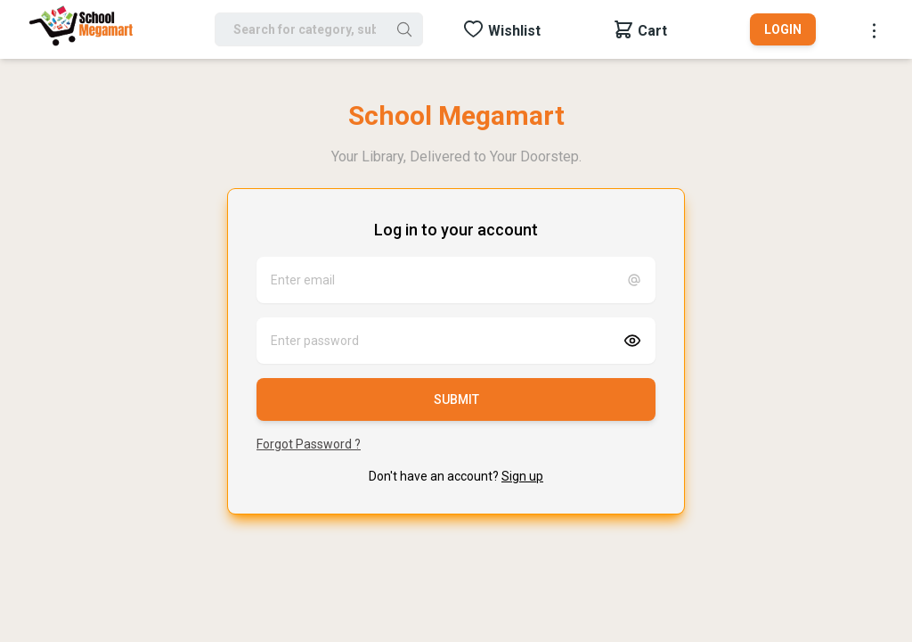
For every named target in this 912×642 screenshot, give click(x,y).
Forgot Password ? (308, 444)
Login (783, 29)
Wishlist (514, 30)
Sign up (522, 476)
